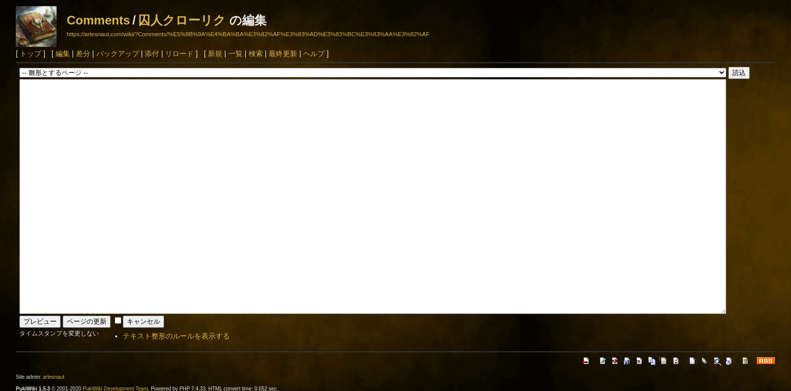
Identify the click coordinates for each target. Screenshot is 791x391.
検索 (256, 53)
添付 (152, 53)
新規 (215, 53)
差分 (83, 53)
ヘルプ (314, 53)
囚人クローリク (182, 20)
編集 (63, 53)
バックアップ (117, 53)
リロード (179, 53)
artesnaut (53, 377)
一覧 (235, 53)
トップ (30, 53)
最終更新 (283, 53)
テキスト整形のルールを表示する (176, 336)
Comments (98, 20)
